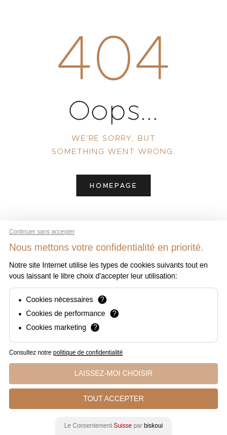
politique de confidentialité (88, 352)
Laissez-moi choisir (113, 373)
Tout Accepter (113, 399)
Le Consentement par (113, 425)
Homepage (113, 185)
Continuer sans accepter (41, 231)
